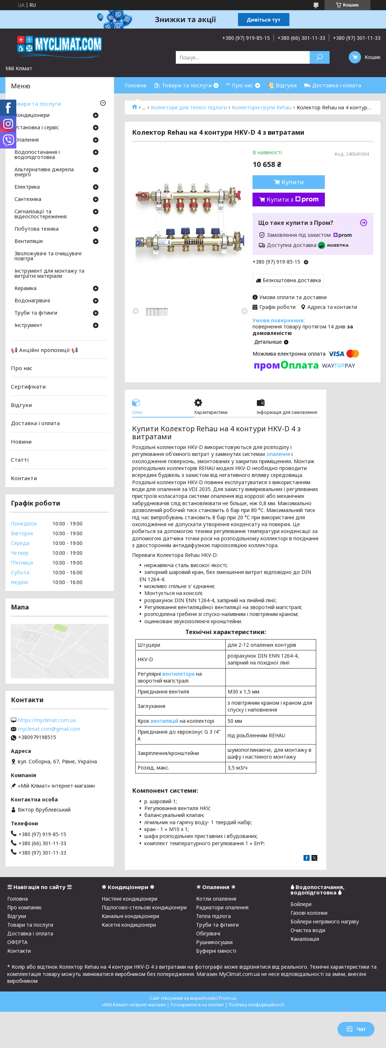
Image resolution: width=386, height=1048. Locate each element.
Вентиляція (28, 241)
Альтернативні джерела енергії (44, 172)
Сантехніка (27, 199)
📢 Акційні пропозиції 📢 (44, 349)
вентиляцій (164, 720)
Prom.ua (227, 998)
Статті (20, 459)
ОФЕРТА (17, 942)
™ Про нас (239, 85)
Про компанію (24, 907)
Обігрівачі (208, 933)
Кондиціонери (32, 115)
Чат (356, 1029)
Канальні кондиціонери (130, 916)
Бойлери (300, 904)
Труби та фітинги (35, 313)
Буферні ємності (216, 950)
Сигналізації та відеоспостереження (40, 214)
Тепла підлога (213, 916)
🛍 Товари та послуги (182, 85)
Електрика (27, 187)
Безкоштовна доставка (292, 280)
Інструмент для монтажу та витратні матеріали (49, 273)
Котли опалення (216, 898)
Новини (21, 441)
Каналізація (304, 938)
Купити (292, 182)
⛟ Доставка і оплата (332, 85)
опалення (278, 453)
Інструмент (28, 325)
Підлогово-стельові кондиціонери (144, 907)
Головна (135, 85)
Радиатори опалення (222, 907)
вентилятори (178, 673)
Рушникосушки (214, 942)
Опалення (26, 140)
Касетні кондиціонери (129, 924)
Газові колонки (308, 912)
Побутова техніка (36, 229)
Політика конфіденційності (256, 1005)
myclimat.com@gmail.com (49, 729)
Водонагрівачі (32, 301)
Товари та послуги (36, 103)
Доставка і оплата (35, 423)
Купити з (293, 200)
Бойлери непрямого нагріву (324, 921)
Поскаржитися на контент (197, 1005)
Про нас (22, 368)
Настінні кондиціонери (129, 898)
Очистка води (307, 930)
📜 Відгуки (282, 85)
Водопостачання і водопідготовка (37, 155)
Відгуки (21, 404)
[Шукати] (320, 57)
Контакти (24, 478)
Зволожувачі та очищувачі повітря (47, 256)
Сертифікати (28, 386)
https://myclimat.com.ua (47, 720)
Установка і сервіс (36, 128)
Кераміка (25, 289)
